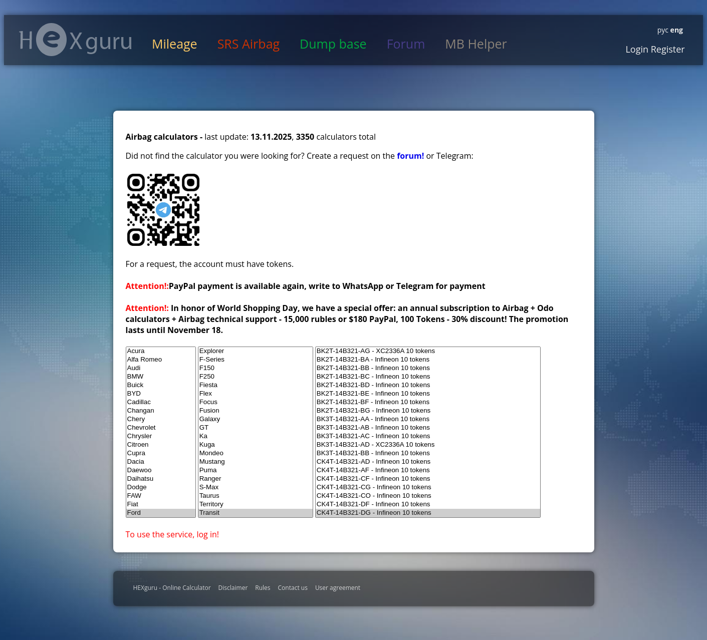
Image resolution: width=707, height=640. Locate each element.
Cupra (160, 453)
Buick (160, 385)
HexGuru (75, 39)
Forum (406, 43)
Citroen (160, 445)
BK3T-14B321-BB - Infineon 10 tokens (428, 453)
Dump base (333, 43)
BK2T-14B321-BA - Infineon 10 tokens (428, 360)
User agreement (337, 587)
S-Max (255, 487)
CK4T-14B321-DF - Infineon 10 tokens (428, 504)
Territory (255, 504)
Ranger (255, 479)
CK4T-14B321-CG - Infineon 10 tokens (428, 487)
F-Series (255, 360)
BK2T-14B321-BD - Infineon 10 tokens (428, 385)
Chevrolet (160, 428)
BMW (160, 377)
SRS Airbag (248, 43)
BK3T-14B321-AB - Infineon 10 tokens (428, 428)
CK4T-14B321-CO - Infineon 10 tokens (428, 496)
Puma (255, 470)
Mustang (255, 462)
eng (675, 30)
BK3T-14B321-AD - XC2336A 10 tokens (428, 445)
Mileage (174, 43)
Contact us (293, 587)
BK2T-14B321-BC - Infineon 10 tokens (428, 377)
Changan (160, 411)
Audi (160, 368)
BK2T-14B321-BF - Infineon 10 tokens (428, 402)
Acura (160, 351)
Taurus (255, 496)
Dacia (160, 462)
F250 (255, 377)
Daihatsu (160, 479)
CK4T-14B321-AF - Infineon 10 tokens (428, 470)
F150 (255, 368)
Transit (255, 513)
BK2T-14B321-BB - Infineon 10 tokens (428, 368)
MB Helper (476, 43)
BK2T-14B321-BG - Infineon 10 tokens (428, 411)
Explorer (255, 351)
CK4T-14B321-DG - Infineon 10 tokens (428, 513)
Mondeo (255, 453)
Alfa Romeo (160, 360)
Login (636, 49)
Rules (262, 587)
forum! (411, 155)
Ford (160, 513)
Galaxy (255, 419)
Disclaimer (233, 587)
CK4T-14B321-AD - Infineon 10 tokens (428, 462)
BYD (160, 394)
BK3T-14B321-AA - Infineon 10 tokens (428, 419)
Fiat (160, 504)
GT (255, 428)
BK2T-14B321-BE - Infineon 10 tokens (428, 394)
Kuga (255, 445)
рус (662, 30)
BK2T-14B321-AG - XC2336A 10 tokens (428, 351)
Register (666, 49)
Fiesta (255, 385)
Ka (255, 436)
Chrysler (160, 436)
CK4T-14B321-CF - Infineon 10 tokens (428, 479)
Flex (255, 394)
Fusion (255, 411)
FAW (160, 496)
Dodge (160, 487)
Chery (160, 419)
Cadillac (160, 402)
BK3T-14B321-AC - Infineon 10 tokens (428, 436)
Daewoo (160, 470)
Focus (255, 402)
